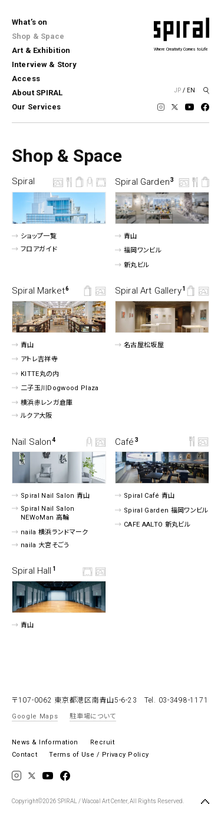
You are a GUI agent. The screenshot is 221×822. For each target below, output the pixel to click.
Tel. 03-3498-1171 (176, 700)
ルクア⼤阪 (32, 415)
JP (177, 90)
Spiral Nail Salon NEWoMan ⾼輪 (43, 512)
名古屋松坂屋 (139, 344)
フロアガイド (34, 249)
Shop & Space (38, 36)
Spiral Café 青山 (145, 495)
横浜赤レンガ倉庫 (42, 402)
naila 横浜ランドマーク (50, 531)
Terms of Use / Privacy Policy (99, 754)
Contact (24, 754)
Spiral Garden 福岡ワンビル (162, 509)
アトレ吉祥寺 (35, 359)
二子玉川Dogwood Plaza (55, 388)
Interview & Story (44, 64)
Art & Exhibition (41, 50)
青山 (126, 236)
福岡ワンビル (138, 250)
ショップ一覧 (34, 236)
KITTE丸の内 (36, 374)
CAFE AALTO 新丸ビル (152, 524)
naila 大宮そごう (41, 545)
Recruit (102, 742)
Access (26, 78)
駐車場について (93, 716)
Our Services (36, 106)
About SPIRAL (37, 92)
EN (191, 90)
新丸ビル (132, 265)
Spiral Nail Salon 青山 (51, 495)
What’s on (29, 22)
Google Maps (35, 716)
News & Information (45, 742)
